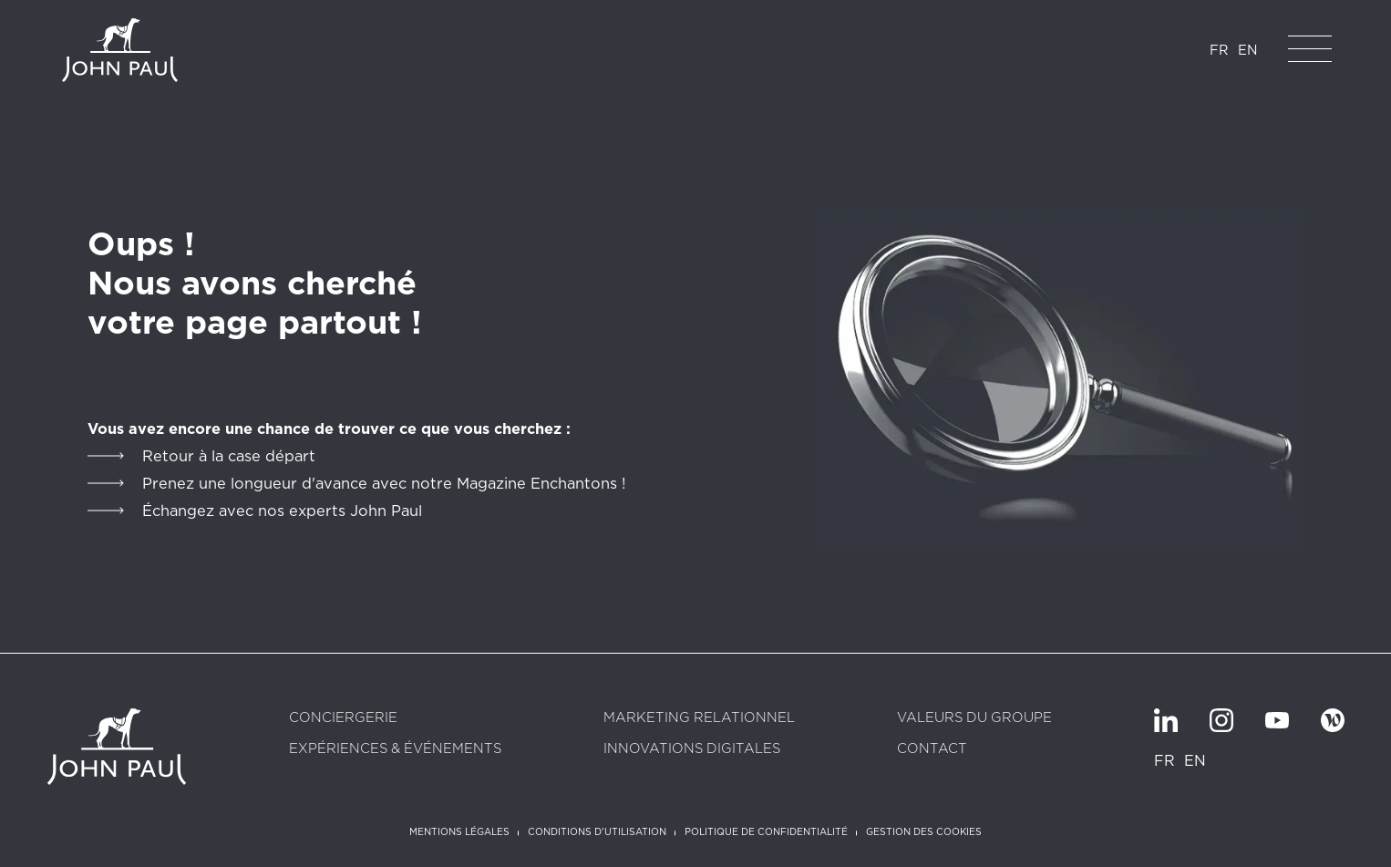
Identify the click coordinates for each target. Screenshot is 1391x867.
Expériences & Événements (395, 749)
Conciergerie (343, 718)
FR (1219, 50)
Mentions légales (459, 831)
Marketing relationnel (699, 718)
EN (1248, 50)
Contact (932, 749)
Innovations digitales (691, 749)
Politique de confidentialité (766, 831)
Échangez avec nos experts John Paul (282, 510)
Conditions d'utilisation (597, 831)
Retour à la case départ (228, 456)
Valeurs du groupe (974, 718)
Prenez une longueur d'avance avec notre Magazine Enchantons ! (383, 483)
